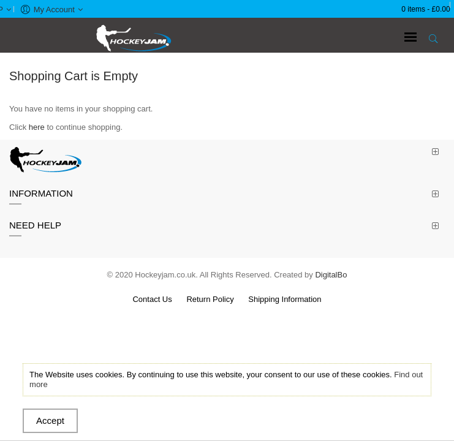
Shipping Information (284, 299)
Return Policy (209, 299)
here (37, 127)
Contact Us (152, 299)
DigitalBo (331, 274)
